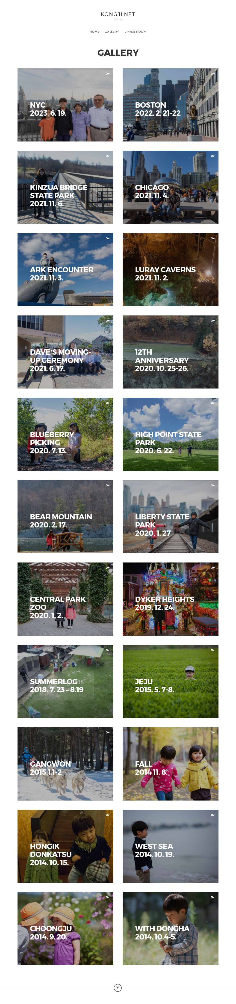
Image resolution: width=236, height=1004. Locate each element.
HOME (95, 31)
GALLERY (112, 31)
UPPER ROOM (135, 31)
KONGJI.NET (118, 14)
